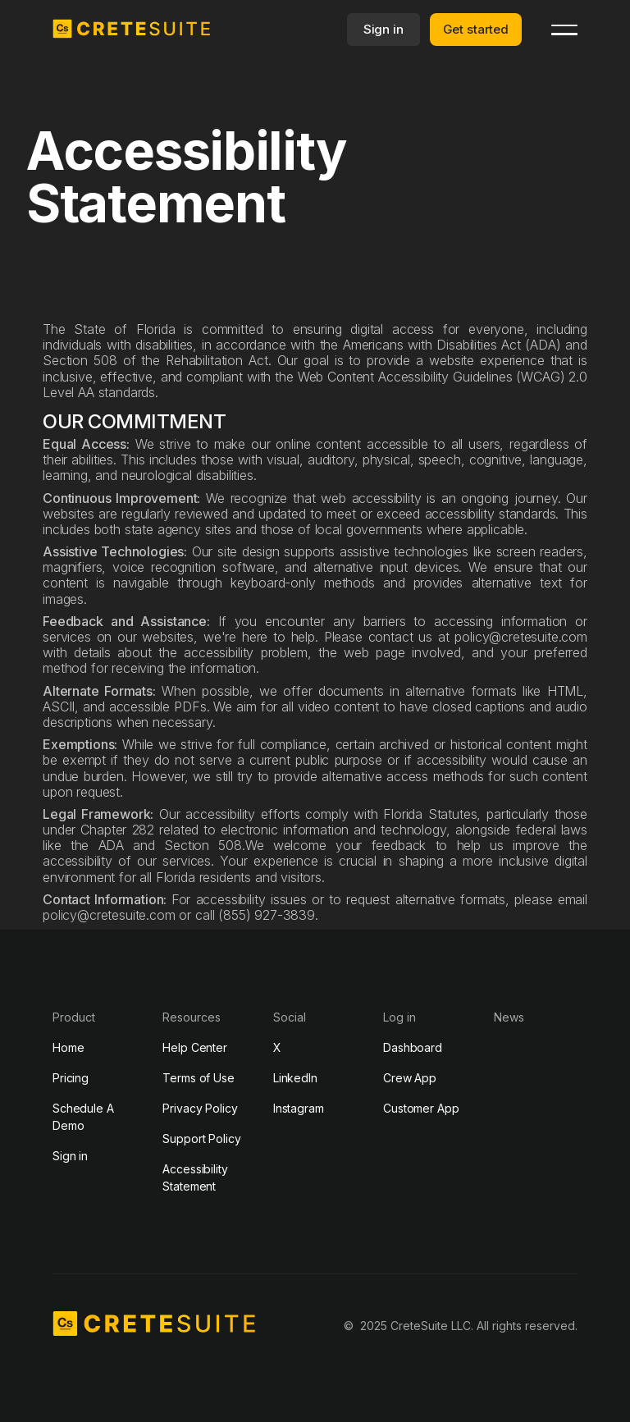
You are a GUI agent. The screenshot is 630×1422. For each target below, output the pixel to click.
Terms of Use (198, 1078)
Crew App (409, 1078)
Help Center (194, 1047)
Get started (476, 29)
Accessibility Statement (194, 1177)
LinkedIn (295, 1078)
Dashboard (412, 1047)
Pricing (70, 1078)
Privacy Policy (199, 1108)
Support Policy (201, 1138)
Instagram (298, 1108)
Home (68, 1047)
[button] (564, 29)
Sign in (383, 29)
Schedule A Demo (83, 1116)
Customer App (421, 1108)
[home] (131, 28)
